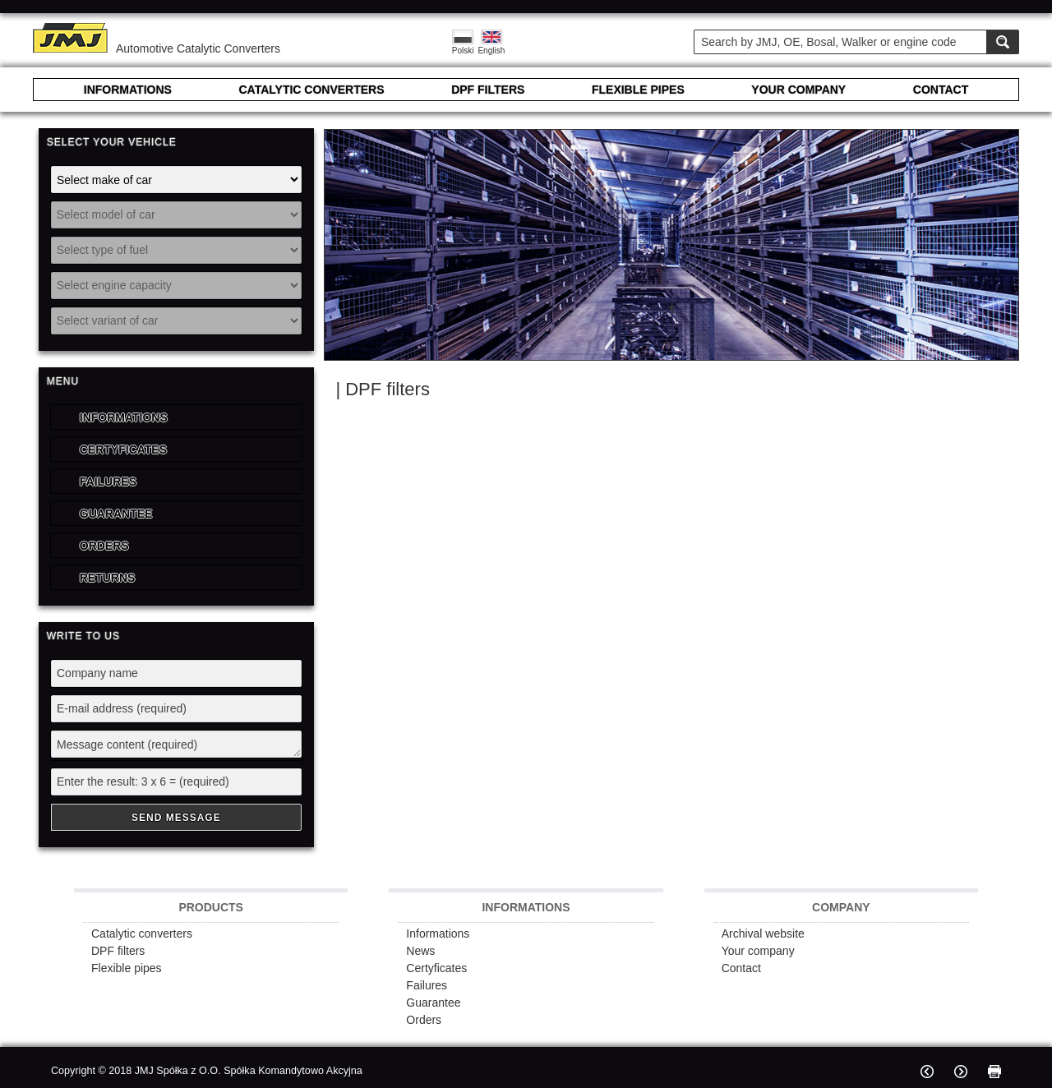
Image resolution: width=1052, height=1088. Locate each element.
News (420, 950)
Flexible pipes (126, 968)
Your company (758, 950)
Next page (960, 1071)
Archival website (763, 933)
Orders (104, 545)
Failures (108, 481)
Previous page (927, 1071)
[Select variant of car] (176, 320)
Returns (108, 577)
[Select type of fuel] (176, 250)
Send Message (176, 817)
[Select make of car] (176, 179)
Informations (124, 417)
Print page (994, 1071)
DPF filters (118, 950)
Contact (741, 968)
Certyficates (123, 449)
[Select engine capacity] (176, 285)
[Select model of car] (176, 214)
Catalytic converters (141, 933)
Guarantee (116, 513)
